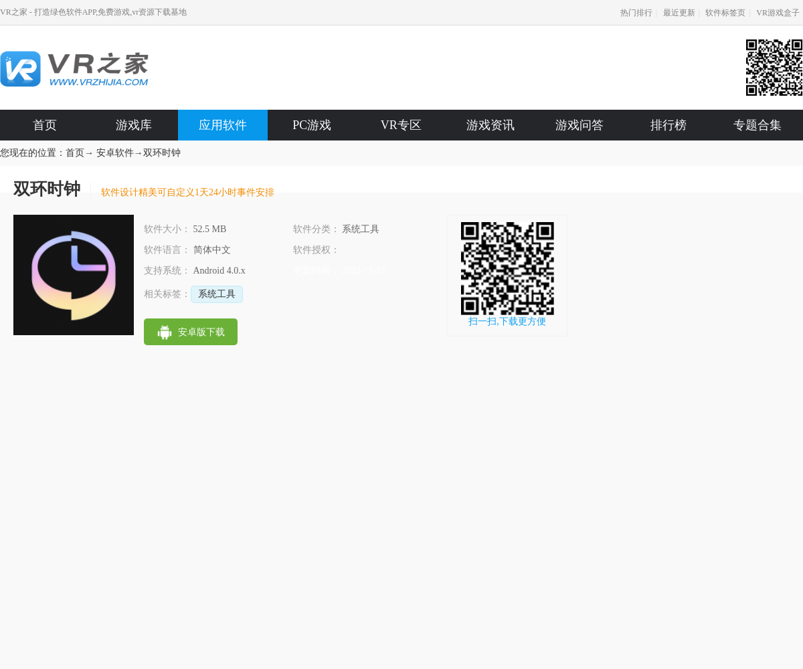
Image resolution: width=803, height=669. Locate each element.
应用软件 (223, 125)
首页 (45, 125)
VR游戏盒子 (778, 12)
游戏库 (134, 125)
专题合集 (757, 125)
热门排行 (636, 12)
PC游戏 (311, 125)
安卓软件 (115, 153)
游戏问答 (579, 125)
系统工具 (217, 294)
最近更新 (679, 12)
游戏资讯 (490, 125)
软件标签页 (725, 12)
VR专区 (401, 125)
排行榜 (668, 125)
